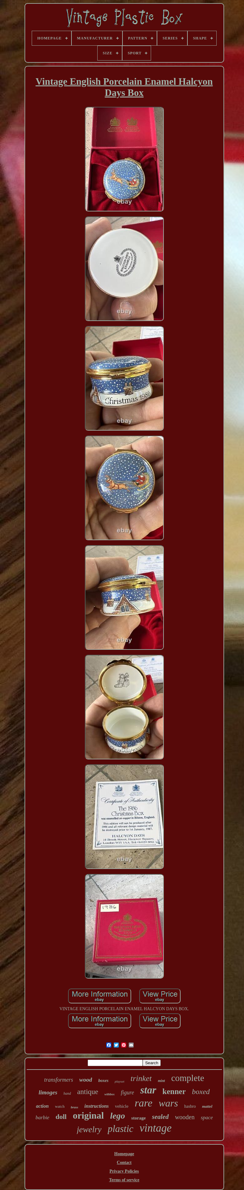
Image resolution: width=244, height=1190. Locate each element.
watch (60, 1106)
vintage (156, 1128)
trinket (141, 1078)
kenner (174, 1091)
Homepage (124, 1154)
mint (161, 1081)
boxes (103, 1080)
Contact (124, 1162)
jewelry (89, 1129)
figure (127, 1092)
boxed (201, 1092)
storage (138, 1117)
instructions (97, 1106)
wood (85, 1079)
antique (87, 1092)
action (42, 1106)
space (207, 1117)
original (88, 1115)
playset (119, 1081)
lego (117, 1115)
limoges (48, 1092)
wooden (185, 1117)
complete (187, 1078)
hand (67, 1093)
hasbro (190, 1106)
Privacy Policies (124, 1171)
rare (143, 1103)
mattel (207, 1106)
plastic (120, 1128)
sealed (160, 1116)
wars (168, 1103)
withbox (109, 1094)
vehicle (121, 1106)
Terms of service (124, 1180)
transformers (58, 1080)
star (148, 1090)
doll (61, 1116)
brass (74, 1107)
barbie (42, 1117)
